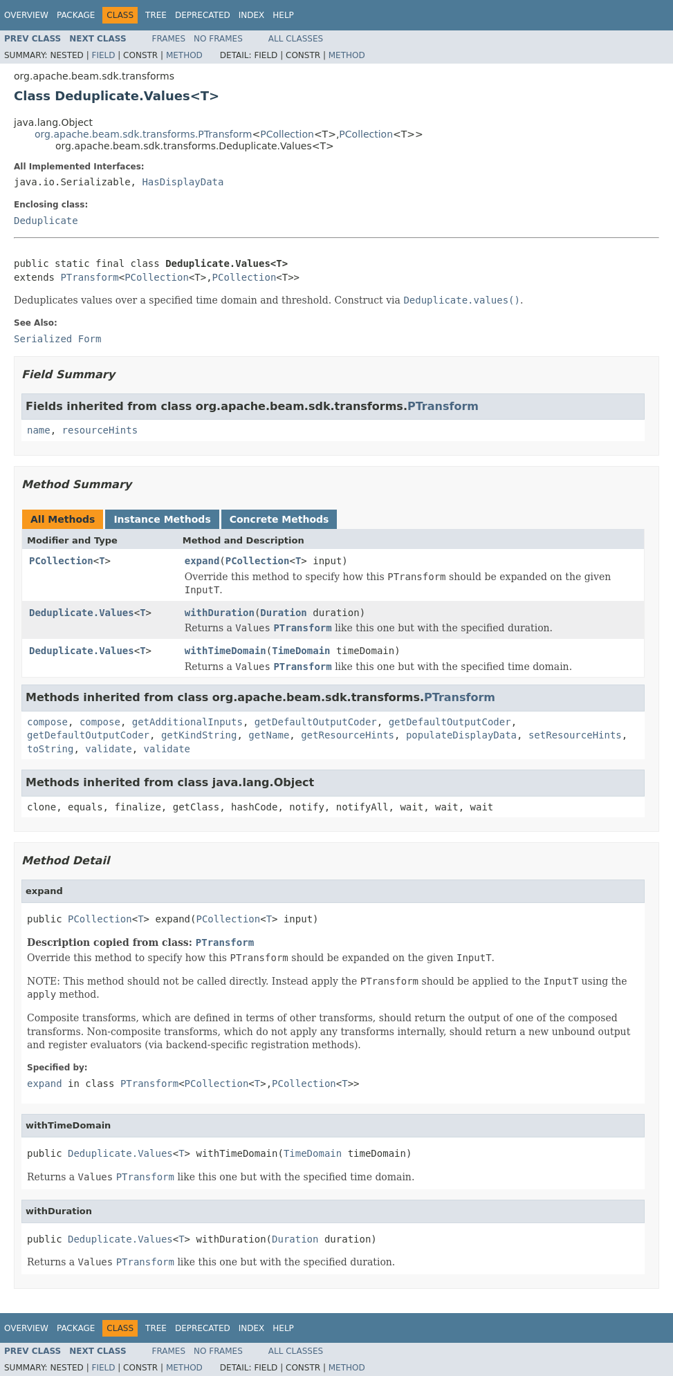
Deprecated (202, 15)
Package (76, 15)
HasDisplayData (182, 181)
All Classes (295, 39)
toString (50, 748)
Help (283, 15)
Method (184, 55)
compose (47, 721)
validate (108, 748)
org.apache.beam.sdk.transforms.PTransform (143, 134)
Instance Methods (161, 519)
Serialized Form (57, 338)
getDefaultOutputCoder (316, 721)
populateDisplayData (461, 735)
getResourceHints (347, 735)
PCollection (287, 134)
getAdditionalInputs (187, 721)
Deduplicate (46, 220)
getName (268, 735)
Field (103, 55)
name (38, 430)
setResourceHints (575, 735)
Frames (169, 39)
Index (252, 15)
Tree (156, 15)
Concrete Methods (279, 519)
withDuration (220, 612)
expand (202, 560)
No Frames (218, 39)
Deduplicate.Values (81, 612)
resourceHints (100, 430)
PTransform (89, 277)
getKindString (199, 735)
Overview (26, 15)
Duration (283, 612)
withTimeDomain (225, 650)
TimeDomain (301, 650)
